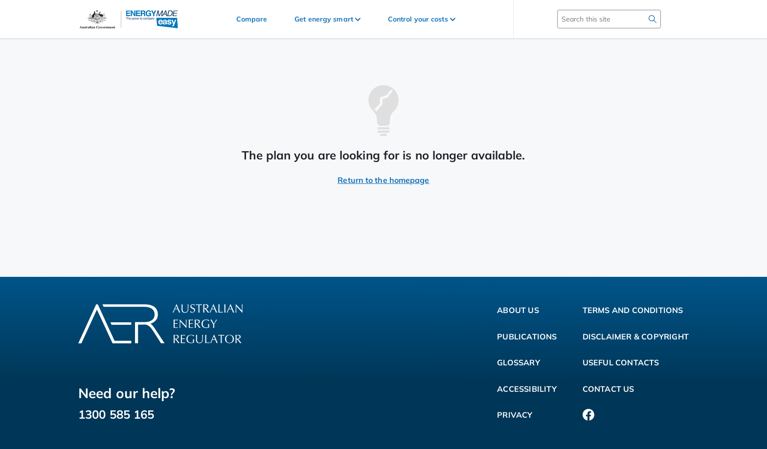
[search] (652, 19)
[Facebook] (588, 415)
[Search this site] (595, 19)
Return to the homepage (383, 180)
